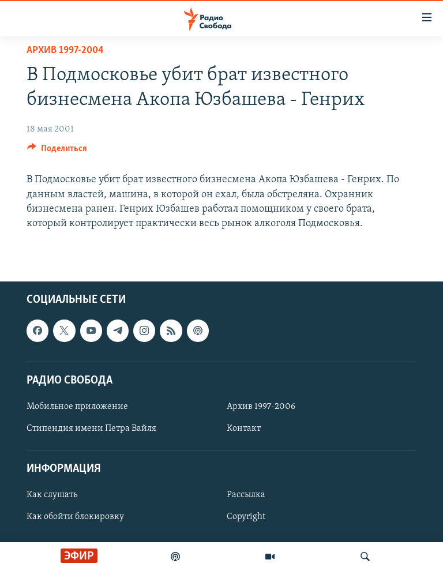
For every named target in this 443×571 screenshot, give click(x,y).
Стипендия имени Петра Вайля (91, 428)
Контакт (244, 428)
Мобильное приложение (77, 406)
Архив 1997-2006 (261, 406)
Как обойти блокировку (75, 517)
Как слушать (52, 494)
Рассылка (246, 494)
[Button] (57, 151)
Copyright (246, 517)
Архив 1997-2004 (65, 50)
